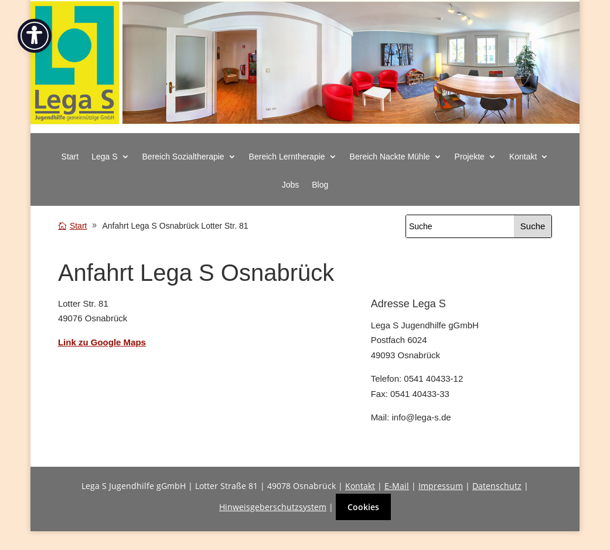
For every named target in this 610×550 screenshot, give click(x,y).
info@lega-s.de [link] (421, 417)
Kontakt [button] (523, 156)
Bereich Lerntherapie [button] (287, 156)
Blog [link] (320, 185)
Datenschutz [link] (497, 485)
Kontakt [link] (360, 485)
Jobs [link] (290, 185)
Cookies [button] (363, 506)
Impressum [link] (440, 485)
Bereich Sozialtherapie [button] (183, 156)
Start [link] (70, 156)
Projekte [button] (470, 156)
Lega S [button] (104, 156)
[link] (305, 127)
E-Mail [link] (396, 485)
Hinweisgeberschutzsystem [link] (272, 506)
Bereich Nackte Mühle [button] (390, 156)
